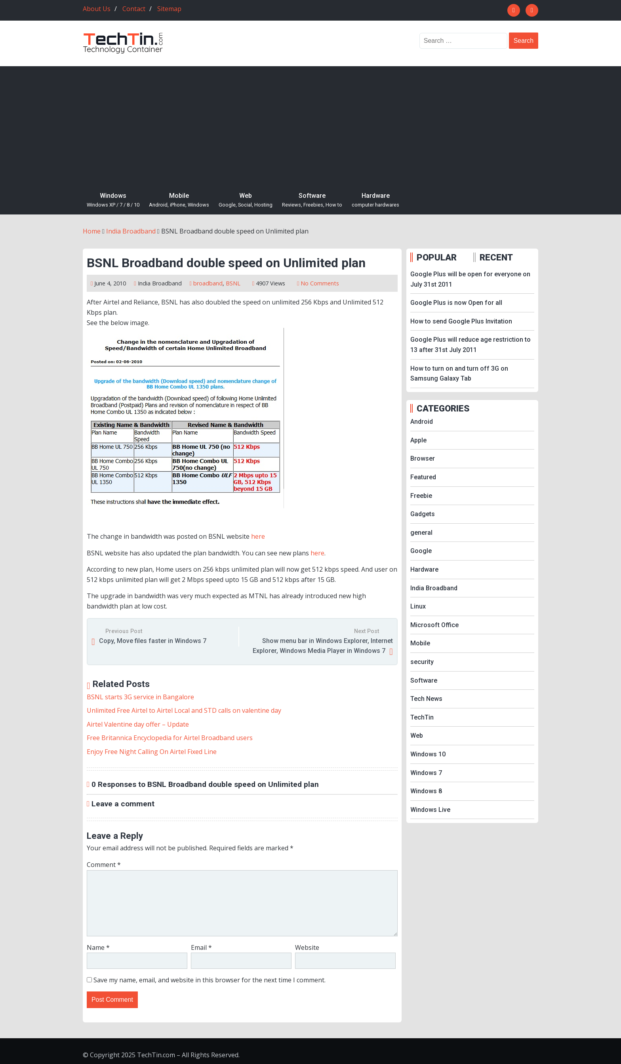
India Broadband (160, 283)
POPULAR (437, 257)
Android (421, 421)
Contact (133, 8)
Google (421, 551)
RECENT (496, 257)
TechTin (422, 717)
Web (245, 200)
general (421, 532)
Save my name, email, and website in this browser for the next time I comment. (209, 980)
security (422, 662)
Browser (422, 458)
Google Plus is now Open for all (456, 302)
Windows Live (430, 809)
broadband (208, 283)
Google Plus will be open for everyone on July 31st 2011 (470, 279)
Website (307, 947)
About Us (96, 8)
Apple (418, 440)
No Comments (320, 283)
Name (98, 947)
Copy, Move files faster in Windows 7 (152, 641)
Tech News (426, 698)
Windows (113, 200)
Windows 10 (428, 754)
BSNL (233, 283)
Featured (423, 477)
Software (312, 200)
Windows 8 (426, 791)
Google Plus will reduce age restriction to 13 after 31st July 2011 (470, 345)
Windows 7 (426, 773)
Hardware (375, 200)
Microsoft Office (434, 625)
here (258, 536)
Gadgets (422, 514)
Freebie (421, 495)
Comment (104, 864)
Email (201, 947)
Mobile (179, 200)
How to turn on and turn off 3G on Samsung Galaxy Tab (459, 374)
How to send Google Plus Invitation (461, 321)
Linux (418, 606)
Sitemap (169, 8)
